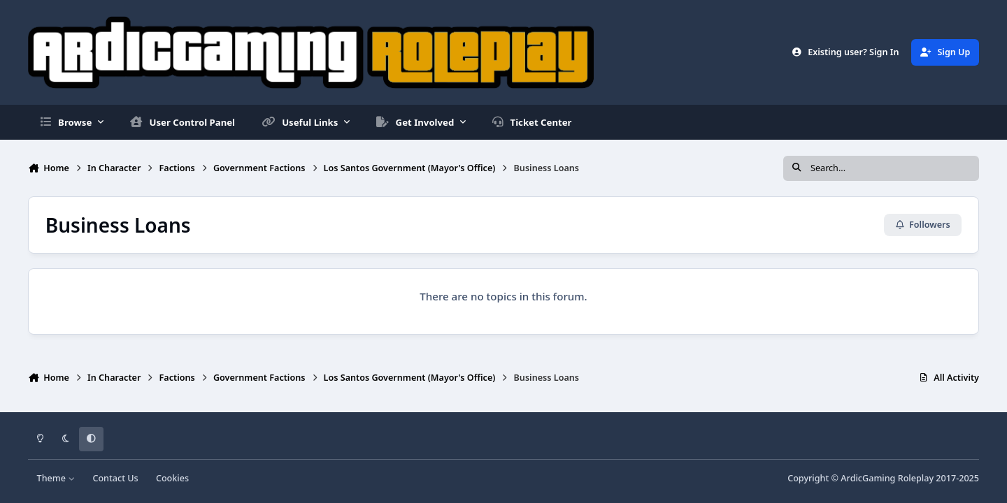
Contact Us (115, 478)
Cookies (172, 478)
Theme (56, 478)
